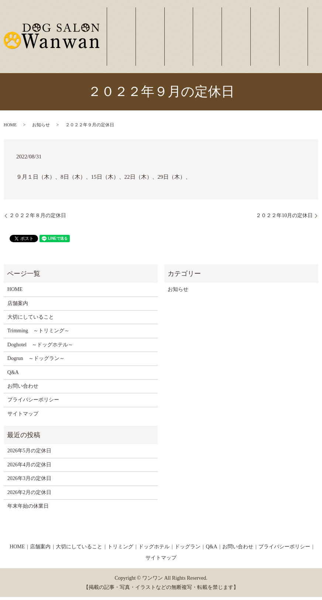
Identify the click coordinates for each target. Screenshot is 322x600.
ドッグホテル (241, 41)
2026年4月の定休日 (29, 467)
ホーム (154, 41)
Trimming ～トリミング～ (38, 333)
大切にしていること (198, 41)
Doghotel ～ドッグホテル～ (40, 347)
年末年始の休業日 (28, 509)
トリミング (219, 41)
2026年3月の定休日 (29, 481)
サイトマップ (22, 416)
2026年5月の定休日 (29, 453)
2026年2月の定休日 (29, 495)
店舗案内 (172, 41)
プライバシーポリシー (33, 402)
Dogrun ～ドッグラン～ (36, 361)
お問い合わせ (306, 41)
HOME (10, 127)
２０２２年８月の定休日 (37, 218)
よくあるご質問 (285, 41)
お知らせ (41, 127)
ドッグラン (263, 41)
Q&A (13, 375)
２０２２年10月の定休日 (284, 218)
